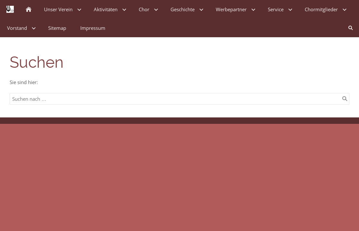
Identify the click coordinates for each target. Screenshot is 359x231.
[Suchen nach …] (179, 99)
